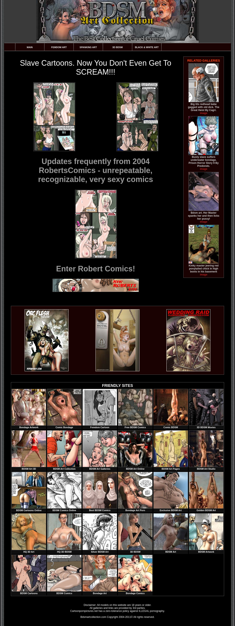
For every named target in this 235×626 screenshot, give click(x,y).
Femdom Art (59, 47)
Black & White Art (147, 47)
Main (30, 47)
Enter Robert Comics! (95, 268)
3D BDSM (117, 47)
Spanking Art (88, 47)
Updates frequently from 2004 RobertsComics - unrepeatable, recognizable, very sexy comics (95, 170)
